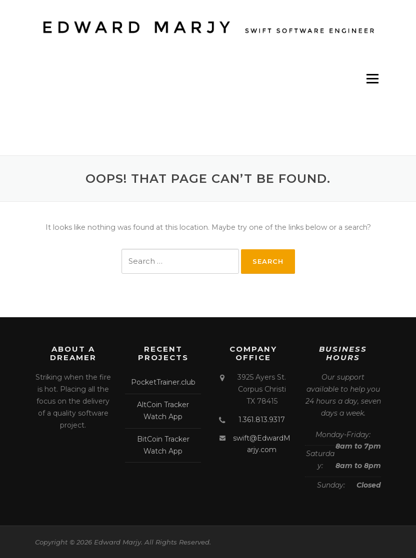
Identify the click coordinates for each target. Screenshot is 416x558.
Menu (372, 78)
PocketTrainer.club (163, 382)
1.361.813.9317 (261, 419)
